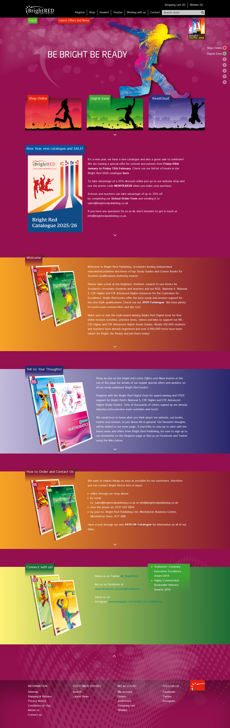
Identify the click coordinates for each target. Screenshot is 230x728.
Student (104, 12)
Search (77, 692)
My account (125, 692)
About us (33, 710)
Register (80, 12)
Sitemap (33, 692)
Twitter (167, 697)
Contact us (35, 715)
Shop (92, 12)
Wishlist (122, 710)
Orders (122, 697)
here (126, 173)
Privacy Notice (37, 701)
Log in (32, 20)
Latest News (81, 697)
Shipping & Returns (40, 697)
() (175, 5)
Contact (155, 12)
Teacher (118, 12)
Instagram (169, 701)
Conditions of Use (39, 706)
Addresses (124, 701)
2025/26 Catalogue (138, 525)
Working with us (136, 12)
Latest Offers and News (74, 20)
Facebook (169, 692)
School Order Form (124, 199)
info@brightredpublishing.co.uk (159, 503)
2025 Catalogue (153, 302)
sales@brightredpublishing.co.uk (115, 503)
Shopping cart (126, 706)
